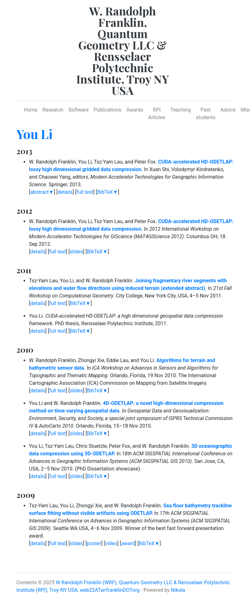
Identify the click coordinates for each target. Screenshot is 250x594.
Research (53, 110)
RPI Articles (156, 113)
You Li (34, 133)
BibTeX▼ (107, 192)
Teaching (180, 110)
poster (94, 543)
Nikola (178, 590)
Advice (228, 110)
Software (78, 110)
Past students (205, 113)
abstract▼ (42, 192)
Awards (134, 110)
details (65, 192)
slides (76, 252)
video (111, 543)
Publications (107, 110)
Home (30, 110)
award (128, 543)
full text (85, 192)
